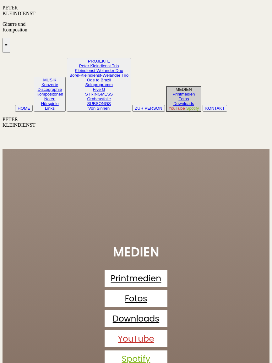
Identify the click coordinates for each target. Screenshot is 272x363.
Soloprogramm (98, 84)
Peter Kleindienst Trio (99, 65)
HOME (24, 108)
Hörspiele (49, 103)
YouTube (177, 108)
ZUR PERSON (148, 108)
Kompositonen (49, 94)
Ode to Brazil (99, 80)
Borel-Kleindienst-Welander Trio (98, 75)
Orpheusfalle (99, 98)
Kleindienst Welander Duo (99, 70)
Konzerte (49, 84)
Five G (99, 89)
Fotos (183, 98)
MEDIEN (184, 89)
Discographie (50, 89)
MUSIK (50, 80)
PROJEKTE (99, 61)
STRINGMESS (99, 94)
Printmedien (183, 94)
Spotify (192, 108)
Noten (50, 98)
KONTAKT (215, 108)
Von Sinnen (99, 108)
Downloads (183, 103)
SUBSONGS (99, 103)
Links (50, 108)
